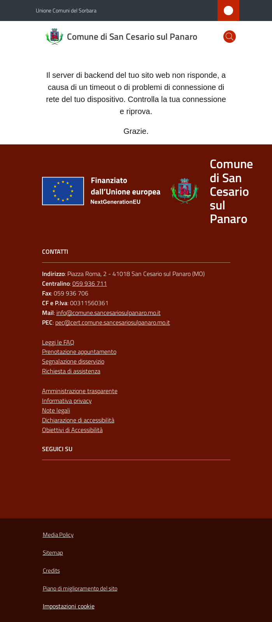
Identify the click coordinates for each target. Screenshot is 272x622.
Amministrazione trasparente (80, 390)
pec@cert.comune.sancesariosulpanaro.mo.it (112, 322)
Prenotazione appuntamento (79, 351)
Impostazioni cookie (69, 606)
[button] (230, 37)
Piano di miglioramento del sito (80, 588)
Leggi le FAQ (58, 342)
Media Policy (58, 534)
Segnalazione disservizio (73, 361)
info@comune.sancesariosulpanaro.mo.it (108, 312)
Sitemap (53, 552)
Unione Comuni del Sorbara (66, 10)
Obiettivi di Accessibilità (72, 429)
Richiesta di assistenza (71, 371)
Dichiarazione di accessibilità (78, 420)
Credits (51, 570)
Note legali (56, 410)
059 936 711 (89, 283)
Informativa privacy (67, 400)
